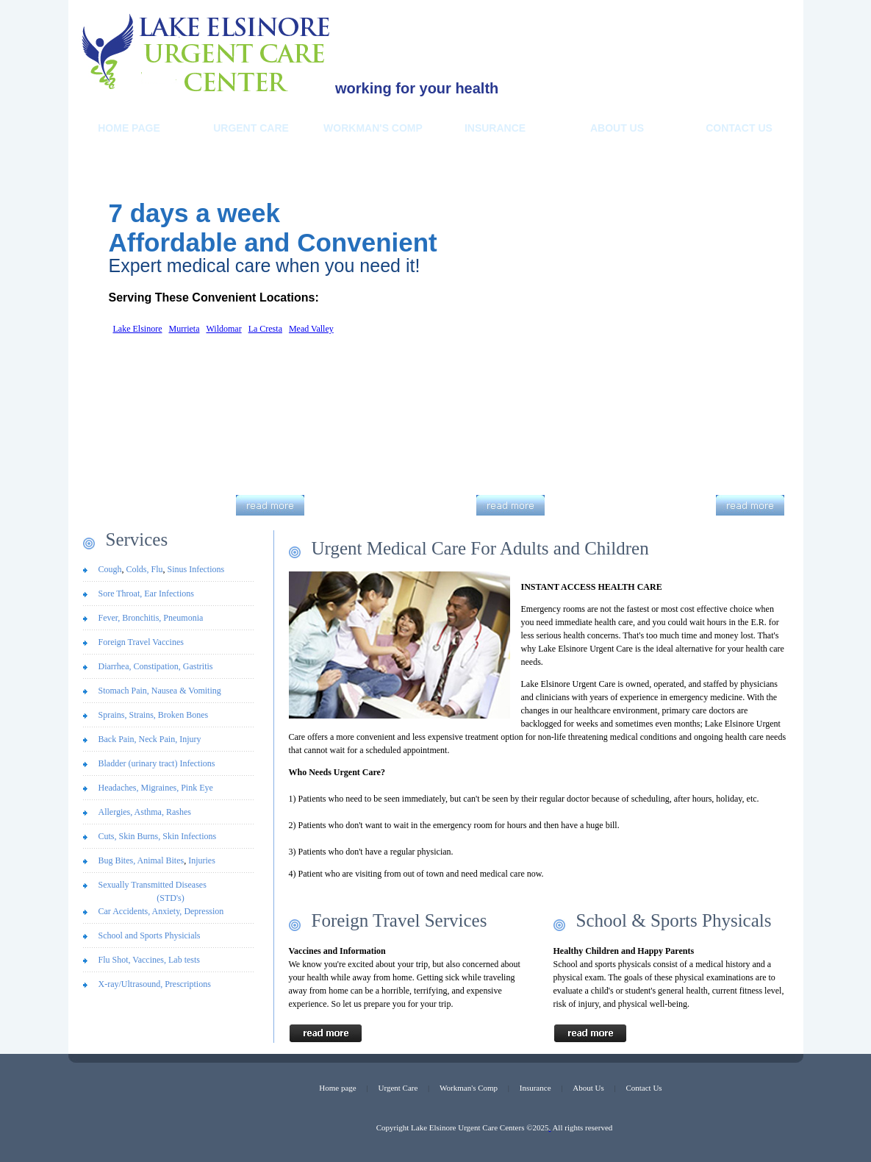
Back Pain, (118, 739)
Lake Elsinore (137, 329)
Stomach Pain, (123, 690)
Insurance (495, 128)
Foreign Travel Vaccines (141, 642)
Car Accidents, (125, 911)
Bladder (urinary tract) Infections (156, 763)
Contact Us (739, 128)
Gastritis (198, 666)
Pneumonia (183, 618)
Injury (190, 739)
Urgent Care (251, 128)
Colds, (137, 569)
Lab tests (184, 960)
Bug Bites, (117, 860)
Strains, (142, 715)
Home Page (129, 128)
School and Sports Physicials (149, 935)
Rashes (178, 812)
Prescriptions (188, 984)
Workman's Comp (373, 128)
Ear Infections (169, 593)
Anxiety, (167, 911)
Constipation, (156, 666)
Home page (337, 1087)
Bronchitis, (140, 618)
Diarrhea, (115, 666)
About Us (588, 1087)
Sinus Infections (196, 569)
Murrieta (183, 329)
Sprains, (113, 715)
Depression (203, 911)
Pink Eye (197, 788)
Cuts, (108, 836)
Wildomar (223, 329)
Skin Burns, (141, 836)
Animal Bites (160, 860)
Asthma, (150, 812)
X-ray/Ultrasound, (131, 984)
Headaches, (119, 788)
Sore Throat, (120, 593)
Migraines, (160, 788)
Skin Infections (189, 836)
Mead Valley (311, 329)
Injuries (201, 860)
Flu (157, 569)
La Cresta (265, 329)
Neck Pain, (159, 739)
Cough (110, 569)
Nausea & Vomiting (186, 690)
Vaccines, (150, 960)
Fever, (109, 618)
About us (617, 128)
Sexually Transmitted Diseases (171, 892)
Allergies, (116, 812)
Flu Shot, (115, 960)
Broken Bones (183, 715)
